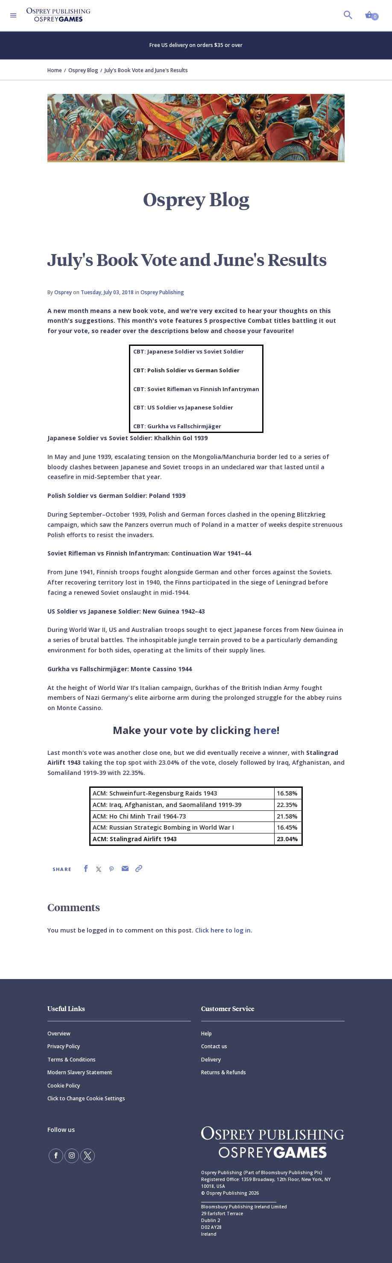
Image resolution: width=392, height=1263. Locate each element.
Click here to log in (223, 930)
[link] (86, 868)
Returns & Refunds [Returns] (223, 1072)
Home (54, 70)
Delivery (211, 1059)
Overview (58, 1033)
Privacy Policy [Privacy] (63, 1046)
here (265, 730)
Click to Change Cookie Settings (86, 1098)
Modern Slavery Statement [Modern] (79, 1072)
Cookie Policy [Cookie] (63, 1085)
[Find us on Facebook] (56, 1156)
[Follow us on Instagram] (71, 1156)
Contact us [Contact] (214, 1046)
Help (206, 1033)
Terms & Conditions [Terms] (71, 1059)
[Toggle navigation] (13, 15)
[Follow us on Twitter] (87, 1156)
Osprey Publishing (162, 292)
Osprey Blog (83, 70)
